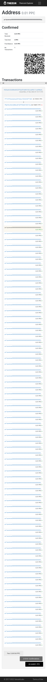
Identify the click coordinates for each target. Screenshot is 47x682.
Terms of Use (38, 679)
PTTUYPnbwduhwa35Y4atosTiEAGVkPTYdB (18, 99)
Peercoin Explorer (26, 3)
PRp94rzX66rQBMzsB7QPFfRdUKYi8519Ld (18, 105)
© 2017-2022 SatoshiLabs (14, 679)
